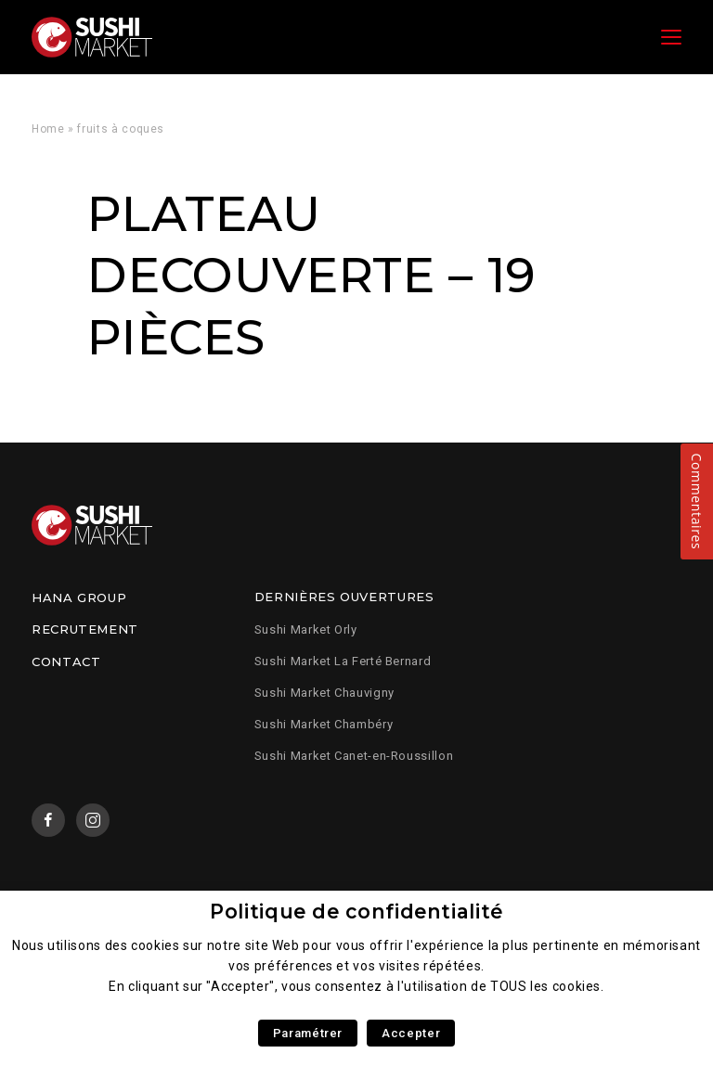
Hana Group (79, 597)
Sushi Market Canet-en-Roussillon (353, 756)
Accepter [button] (411, 1033)
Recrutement (85, 629)
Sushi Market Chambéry (323, 724)
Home (48, 128)
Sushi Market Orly (305, 629)
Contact (66, 661)
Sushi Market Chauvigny (324, 693)
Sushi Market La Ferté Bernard (343, 661)
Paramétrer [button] (308, 1033)
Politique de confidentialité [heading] (356, 911)
